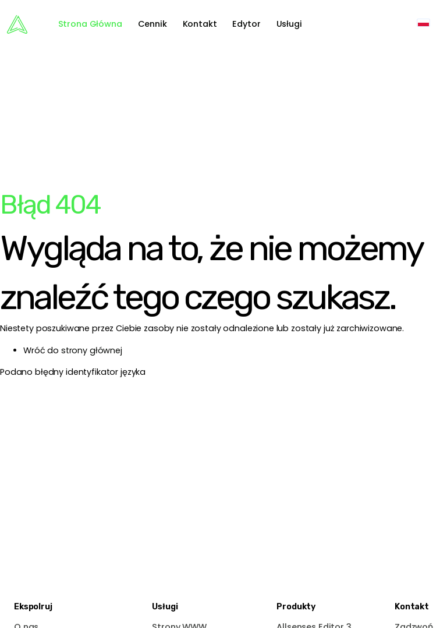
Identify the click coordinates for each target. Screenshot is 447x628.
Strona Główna (90, 24)
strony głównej (91, 350)
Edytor (246, 24)
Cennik (152, 24)
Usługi (289, 24)
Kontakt (200, 24)
